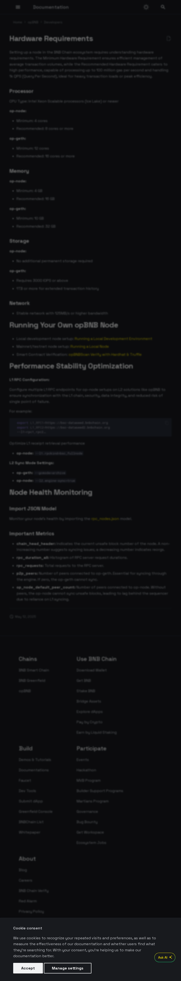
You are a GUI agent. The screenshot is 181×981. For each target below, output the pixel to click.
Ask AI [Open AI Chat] (165, 957)
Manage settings (67, 968)
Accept (28, 968)
